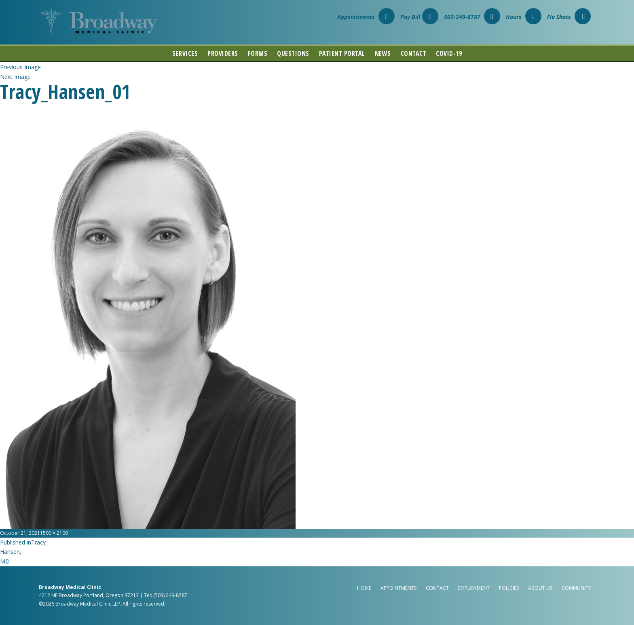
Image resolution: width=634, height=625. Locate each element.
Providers (222, 53)
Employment (474, 588)
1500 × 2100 (54, 533)
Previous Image (20, 67)
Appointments (366, 17)
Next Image (15, 77)
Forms (258, 53)
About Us (540, 588)
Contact (414, 53)
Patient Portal (342, 53)
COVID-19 (449, 53)
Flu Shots (569, 17)
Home (364, 588)
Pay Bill (419, 17)
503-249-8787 (472, 17)
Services (185, 53)
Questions (293, 53)
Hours (523, 17)
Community (576, 588)
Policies (509, 588)
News (383, 53)
